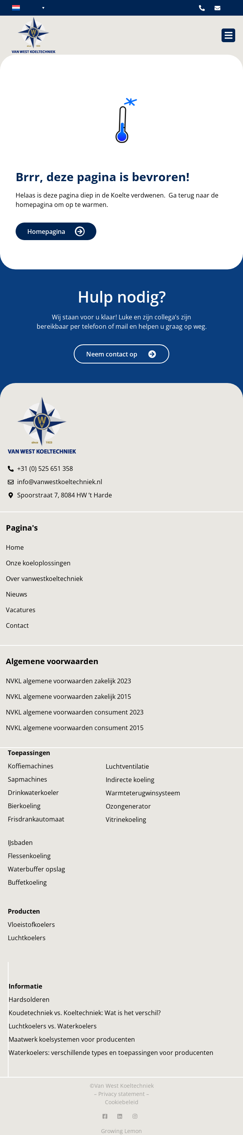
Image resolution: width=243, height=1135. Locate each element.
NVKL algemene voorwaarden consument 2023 (75, 712)
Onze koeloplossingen (38, 563)
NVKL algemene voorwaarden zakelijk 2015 (68, 696)
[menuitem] (28, 7)
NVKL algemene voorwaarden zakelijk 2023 (68, 681)
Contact (17, 625)
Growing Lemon (121, 1131)
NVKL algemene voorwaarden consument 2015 (75, 727)
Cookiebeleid (121, 1102)
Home (15, 547)
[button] (228, 35)
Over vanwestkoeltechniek (44, 578)
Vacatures (20, 610)
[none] (28, 7)
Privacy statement (121, 1094)
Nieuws (16, 594)
